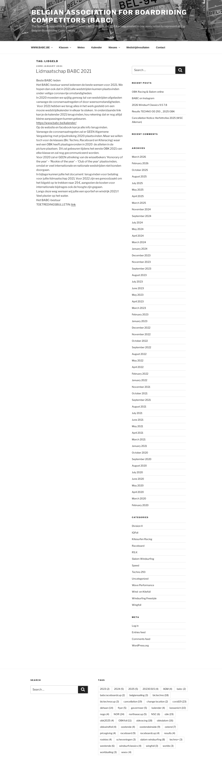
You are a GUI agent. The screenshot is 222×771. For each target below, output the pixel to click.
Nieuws (115, 47)
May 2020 (138, 485)
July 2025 (137, 183)
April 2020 (138, 491)
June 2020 (138, 478)
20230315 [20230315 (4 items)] (150, 688)
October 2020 (140, 452)
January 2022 (139, 380)
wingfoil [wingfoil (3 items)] (152, 745)
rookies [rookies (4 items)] (106, 739)
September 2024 (141, 215)
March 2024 (139, 242)
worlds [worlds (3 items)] (168, 745)
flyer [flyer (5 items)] (122, 707)
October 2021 (140, 393)
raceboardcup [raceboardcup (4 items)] (150, 733)
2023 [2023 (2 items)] (105, 688)
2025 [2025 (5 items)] (133, 688)
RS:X (134, 552)
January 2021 (139, 445)
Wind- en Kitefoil (141, 591)
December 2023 (141, 255)
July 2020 (137, 472)
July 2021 (137, 413)
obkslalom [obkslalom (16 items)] (165, 720)
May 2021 (137, 426)
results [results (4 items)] (169, 733)
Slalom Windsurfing (143, 558)
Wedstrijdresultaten (137, 47)
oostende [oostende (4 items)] (128, 726)
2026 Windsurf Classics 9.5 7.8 (149, 104)
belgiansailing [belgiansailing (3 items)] (138, 695)
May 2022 (137, 360)
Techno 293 (138, 571)
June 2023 (138, 288)
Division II (137, 525)
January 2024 (139, 248)
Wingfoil (136, 604)
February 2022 (140, 373)
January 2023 (139, 321)
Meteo (81, 47)
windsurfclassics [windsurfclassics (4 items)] (130, 745)
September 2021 (141, 399)
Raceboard (138, 545)
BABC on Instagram (143, 98)
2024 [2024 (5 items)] (119, 688)
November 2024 (141, 209)
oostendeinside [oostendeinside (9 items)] (150, 726)
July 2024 (137, 222)
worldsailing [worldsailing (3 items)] (108, 752)
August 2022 (139, 353)
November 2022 (141, 334)
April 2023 (138, 301)
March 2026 (139, 156)
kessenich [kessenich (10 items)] (178, 707)
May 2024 (137, 228)
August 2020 (139, 465)
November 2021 (141, 386)
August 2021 (139, 406)
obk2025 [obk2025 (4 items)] (107, 720)
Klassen (65, 47)
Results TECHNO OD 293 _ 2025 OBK (153, 111)
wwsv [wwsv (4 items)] (126, 752)
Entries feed (138, 632)
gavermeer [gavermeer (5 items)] (139, 707)
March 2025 (139, 202)
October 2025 (140, 169)
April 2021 (137, 432)
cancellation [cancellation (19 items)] (133, 701)
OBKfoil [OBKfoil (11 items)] (125, 720)
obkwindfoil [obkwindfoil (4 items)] (108, 726)
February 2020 (140, 505)
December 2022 (141, 327)
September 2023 (141, 268)
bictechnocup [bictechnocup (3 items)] (109, 701)
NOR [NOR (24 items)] (119, 714)
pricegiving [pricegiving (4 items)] (108, 733)
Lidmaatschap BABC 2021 (63, 71)
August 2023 (139, 275)
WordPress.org (140, 645)
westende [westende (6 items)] (107, 745)
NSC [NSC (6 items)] (155, 714)
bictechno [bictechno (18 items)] (161, 695)
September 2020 (141, 459)
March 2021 (139, 439)
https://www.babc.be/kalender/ (56, 123)
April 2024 (138, 235)
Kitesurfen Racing (142, 539)
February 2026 (140, 163)
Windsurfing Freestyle (144, 598)
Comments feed (141, 638)
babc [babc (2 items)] (181, 688)
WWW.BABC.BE (42, 47)
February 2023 (140, 314)
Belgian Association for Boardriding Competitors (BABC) (109, 16)
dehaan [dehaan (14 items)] (106, 707)
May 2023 (137, 294)
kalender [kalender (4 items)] (158, 707)
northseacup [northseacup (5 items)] (138, 714)
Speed (135, 565)
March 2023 (139, 307)
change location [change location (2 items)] (157, 701)
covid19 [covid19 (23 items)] (179, 701)
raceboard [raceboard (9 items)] (128, 733)
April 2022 (137, 366)
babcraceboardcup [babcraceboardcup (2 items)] (112, 695)
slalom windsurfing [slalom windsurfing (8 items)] (152, 739)
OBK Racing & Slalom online (148, 91)
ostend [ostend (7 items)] (170, 726)
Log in (135, 625)
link (73, 204)
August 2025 (139, 176)
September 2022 (141, 347)
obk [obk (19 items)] (169, 714)
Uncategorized (140, 578)
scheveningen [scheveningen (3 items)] (126, 739)
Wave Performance (143, 585)
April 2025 (138, 196)
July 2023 (137, 281)
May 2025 (137, 189)
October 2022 (140, 340)
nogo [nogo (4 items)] (104, 714)
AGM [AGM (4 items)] (167, 688)
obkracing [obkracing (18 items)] (144, 720)
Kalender (96, 47)
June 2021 (137, 419)
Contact (160, 47)
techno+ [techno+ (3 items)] (176, 739)
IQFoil (135, 532)
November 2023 (141, 261)
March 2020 (139, 498)
